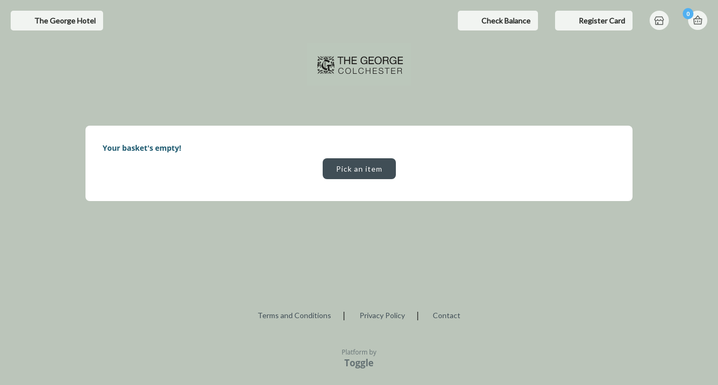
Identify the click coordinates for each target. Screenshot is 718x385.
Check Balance (505, 20)
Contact (447, 315)
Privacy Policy (382, 315)
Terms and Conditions (294, 315)
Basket (697, 20)
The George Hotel (65, 20)
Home (660, 21)
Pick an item (359, 168)
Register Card (602, 20)
